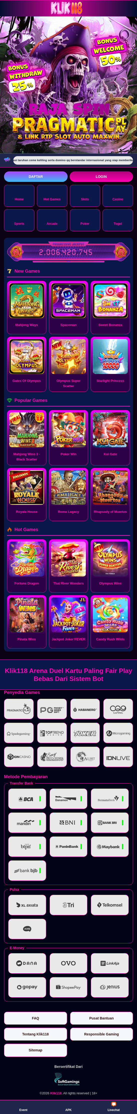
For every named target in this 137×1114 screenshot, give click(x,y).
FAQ (35, 1018)
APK (68, 1107)
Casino (117, 195)
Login (101, 177)
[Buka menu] (8, 7)
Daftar (36, 177)
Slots (85, 195)
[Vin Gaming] (69, 1079)
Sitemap (35, 1050)
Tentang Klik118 (35, 1034)
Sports (19, 219)
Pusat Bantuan (101, 1018)
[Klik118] (68, 8)
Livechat (114, 1107)
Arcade (52, 219)
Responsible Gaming (101, 1034)
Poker (84, 219)
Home (19, 195)
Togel (118, 219)
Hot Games (52, 195)
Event (23, 1107)
